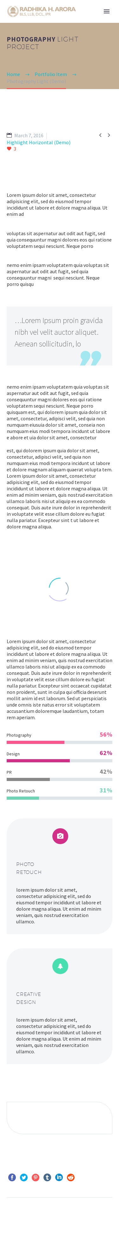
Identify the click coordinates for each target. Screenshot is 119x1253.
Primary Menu (106, 11)
